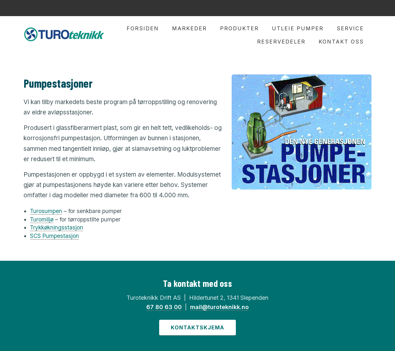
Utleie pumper (297, 28)
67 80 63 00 (164, 307)
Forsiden (143, 28)
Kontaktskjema (197, 327)
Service (350, 28)
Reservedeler (281, 41)
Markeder (189, 28)
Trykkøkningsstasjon (56, 227)
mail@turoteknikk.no (219, 307)
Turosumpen (46, 211)
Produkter (239, 28)
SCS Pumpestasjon (54, 235)
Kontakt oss (341, 41)
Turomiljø (41, 219)
